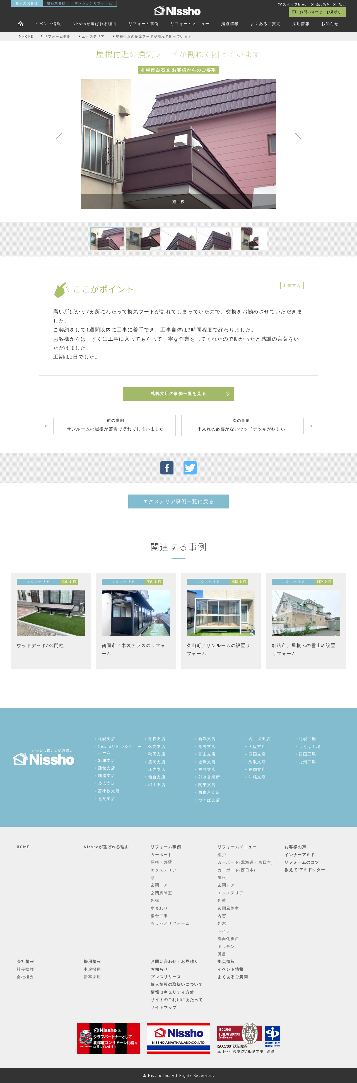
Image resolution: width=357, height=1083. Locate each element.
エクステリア (164, 870)
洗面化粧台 (228, 938)
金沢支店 (207, 761)
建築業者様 (56, 3)
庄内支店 (156, 769)
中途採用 (92, 969)
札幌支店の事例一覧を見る (178, 393)
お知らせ (330, 23)
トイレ (224, 931)
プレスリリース (166, 977)
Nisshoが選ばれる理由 (95, 23)
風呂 (222, 953)
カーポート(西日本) (236, 870)
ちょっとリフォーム (170, 923)
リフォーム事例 (144, 23)
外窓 (222, 923)
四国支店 (257, 754)
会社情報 (25, 961)
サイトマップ (164, 1007)
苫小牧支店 (109, 790)
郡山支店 (156, 784)
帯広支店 (106, 783)
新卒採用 (92, 977)
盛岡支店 (156, 761)
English (322, 4)
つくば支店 (209, 800)
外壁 (222, 900)
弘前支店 (156, 746)
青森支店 (156, 739)
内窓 (222, 915)
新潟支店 (207, 739)
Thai (342, 4)
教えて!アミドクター (304, 870)
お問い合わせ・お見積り (321, 12)
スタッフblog (295, 4)
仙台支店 (156, 777)
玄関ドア (159, 885)
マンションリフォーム (93, 3)
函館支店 (106, 768)
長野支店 (207, 746)
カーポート (161, 854)
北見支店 (106, 798)
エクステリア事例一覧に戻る (178, 501)
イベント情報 (48, 23)
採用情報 (301, 23)
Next (295, 140)
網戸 (222, 854)
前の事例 (115, 425)
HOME (23, 847)
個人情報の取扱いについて (177, 984)
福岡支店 (257, 769)
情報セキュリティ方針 (172, 992)
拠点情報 (229, 23)
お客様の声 (295, 847)
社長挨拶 (25, 969)
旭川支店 (106, 760)
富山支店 (207, 754)
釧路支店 (106, 775)
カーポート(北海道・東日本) (245, 862)
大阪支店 (257, 746)
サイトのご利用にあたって (177, 999)
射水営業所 (209, 777)
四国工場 (307, 754)
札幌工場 (307, 739)
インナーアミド (299, 854)
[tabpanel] (178, 144)
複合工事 (159, 915)
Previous (61, 140)
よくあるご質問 (265, 23)
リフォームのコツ (301, 862)
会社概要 (25, 977)
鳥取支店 (257, 761)
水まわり (159, 908)
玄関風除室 (161, 892)
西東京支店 (209, 792)
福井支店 (207, 769)
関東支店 (207, 784)
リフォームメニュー (189, 23)
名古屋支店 (259, 739)
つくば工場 (309, 746)
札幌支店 (106, 739)
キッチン (226, 946)
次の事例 (241, 425)
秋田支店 (156, 754)
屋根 (222, 877)
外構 (155, 900)
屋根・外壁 (161, 862)
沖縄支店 (257, 777)
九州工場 (307, 761)
